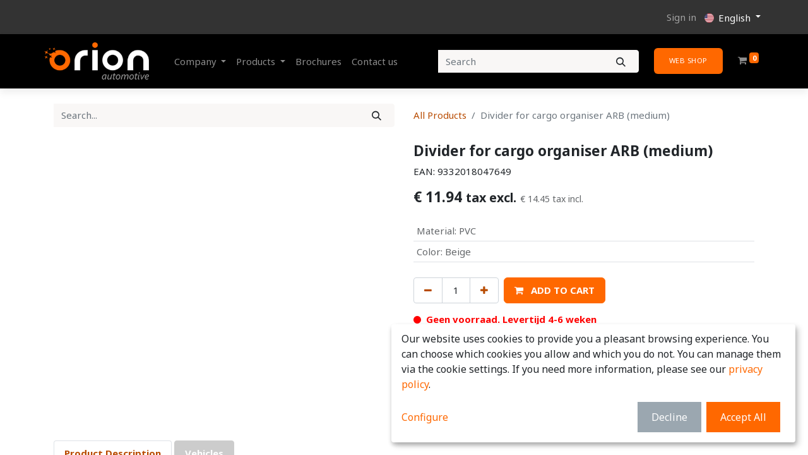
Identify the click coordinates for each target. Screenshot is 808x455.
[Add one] (484, 290)
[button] (554, 290)
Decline (669, 417)
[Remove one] (428, 290)
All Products (439, 115)
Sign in (681, 17)
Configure (424, 417)
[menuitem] (318, 61)
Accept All (743, 417)
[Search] (621, 61)
